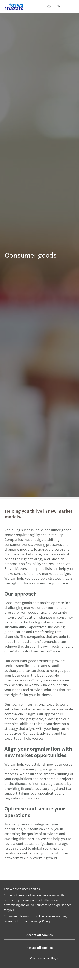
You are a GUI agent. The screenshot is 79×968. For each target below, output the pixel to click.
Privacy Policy (40, 921)
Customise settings (41, 958)
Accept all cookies (39, 934)
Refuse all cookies (39, 947)
